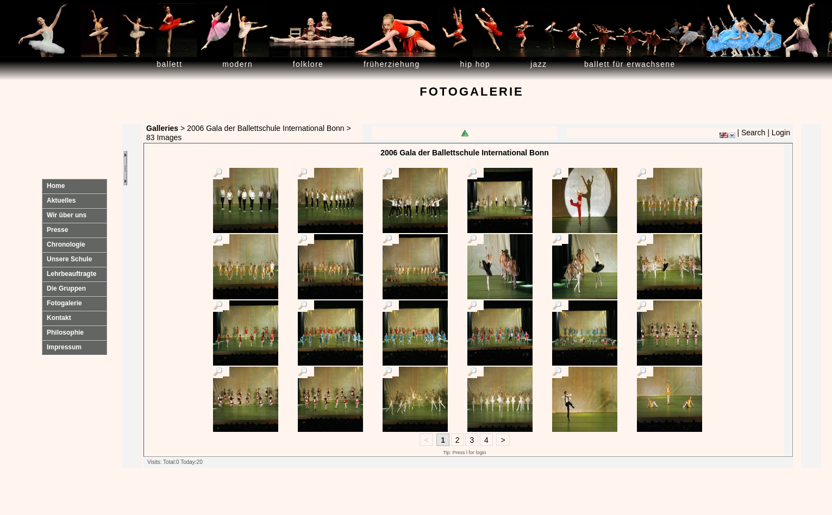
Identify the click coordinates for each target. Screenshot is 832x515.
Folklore (308, 64)
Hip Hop (475, 64)
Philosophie (65, 332)
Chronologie (66, 244)
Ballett (169, 64)
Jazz (538, 64)
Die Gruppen (66, 288)
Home (56, 186)
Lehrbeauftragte (71, 274)
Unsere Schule (69, 259)
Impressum (64, 347)
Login (781, 132)
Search (753, 132)
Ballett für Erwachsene (629, 64)
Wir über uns (66, 215)
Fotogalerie (64, 303)
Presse (57, 230)
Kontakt (59, 318)
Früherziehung (392, 64)
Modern (237, 64)
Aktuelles (61, 200)
